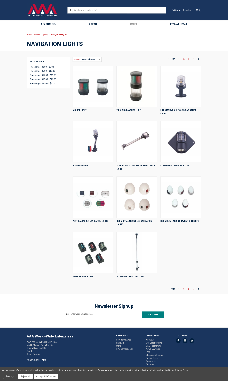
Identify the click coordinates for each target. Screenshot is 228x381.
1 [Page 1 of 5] (179, 59)
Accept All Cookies (46, 376)
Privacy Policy (152, 357)
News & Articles (153, 348)
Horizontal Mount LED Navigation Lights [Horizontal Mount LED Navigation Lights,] (134, 223)
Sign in (177, 10)
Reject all (25, 376)
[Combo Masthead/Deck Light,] (181, 142)
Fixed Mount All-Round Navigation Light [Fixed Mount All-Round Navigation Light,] (178, 112)
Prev (171, 58)
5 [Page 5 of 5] (198, 59)
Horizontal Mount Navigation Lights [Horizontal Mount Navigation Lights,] (179, 221)
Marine (133, 24)
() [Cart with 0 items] (198, 10)
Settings (10, 376)
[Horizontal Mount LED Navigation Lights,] (137, 197)
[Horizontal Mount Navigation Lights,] (181, 197)
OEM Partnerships (154, 345)
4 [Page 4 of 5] (193, 59)
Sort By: (77, 59)
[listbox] (91, 59)
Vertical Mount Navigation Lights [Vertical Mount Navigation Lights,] (90, 221)
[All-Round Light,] (93, 142)
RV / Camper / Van (178, 24)
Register (187, 10)
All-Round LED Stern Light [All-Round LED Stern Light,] (130, 276)
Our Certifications (154, 342)
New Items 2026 (48, 24)
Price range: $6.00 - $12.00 (42, 71)
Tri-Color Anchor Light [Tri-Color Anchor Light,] (128, 110)
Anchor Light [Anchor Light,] (80, 110)
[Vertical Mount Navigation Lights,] (93, 197)
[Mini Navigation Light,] (93, 253)
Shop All (93, 24)
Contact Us (151, 360)
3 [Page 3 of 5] (188, 59)
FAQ (148, 351)
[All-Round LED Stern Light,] (137, 253)
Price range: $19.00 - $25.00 (43, 79)
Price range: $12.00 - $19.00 (43, 75)
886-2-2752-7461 (38, 359)
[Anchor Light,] (93, 86)
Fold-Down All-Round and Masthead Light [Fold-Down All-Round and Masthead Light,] (135, 167)
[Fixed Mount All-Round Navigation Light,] (181, 86)
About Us (150, 339)
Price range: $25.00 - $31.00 (43, 83)
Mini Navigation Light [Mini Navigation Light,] (84, 276)
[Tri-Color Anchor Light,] (137, 86)
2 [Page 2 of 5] (184, 59)
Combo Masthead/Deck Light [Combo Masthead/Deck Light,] (175, 165)
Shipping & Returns (154, 354)
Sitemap (150, 363)
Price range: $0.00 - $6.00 (42, 67)
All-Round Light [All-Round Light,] (81, 165)
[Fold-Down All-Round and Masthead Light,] (137, 142)
